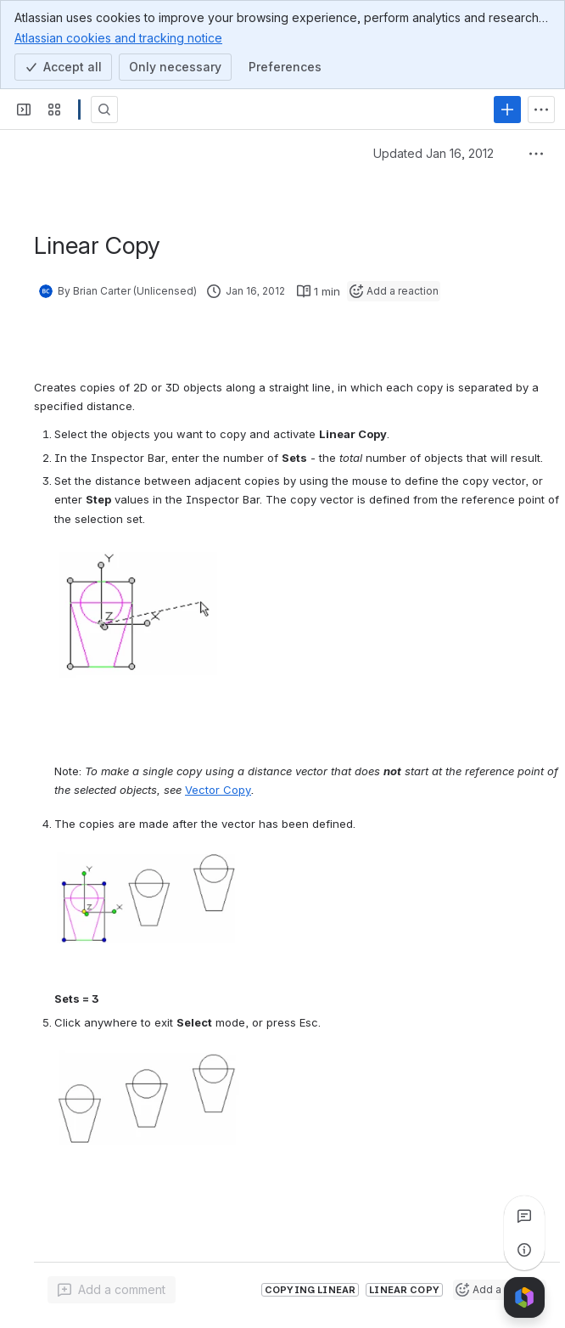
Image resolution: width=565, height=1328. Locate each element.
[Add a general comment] (112, 1289)
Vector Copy (218, 789)
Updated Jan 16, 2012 (433, 153)
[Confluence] (79, 109)
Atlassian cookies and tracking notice (118, 37)
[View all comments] (524, 1216)
